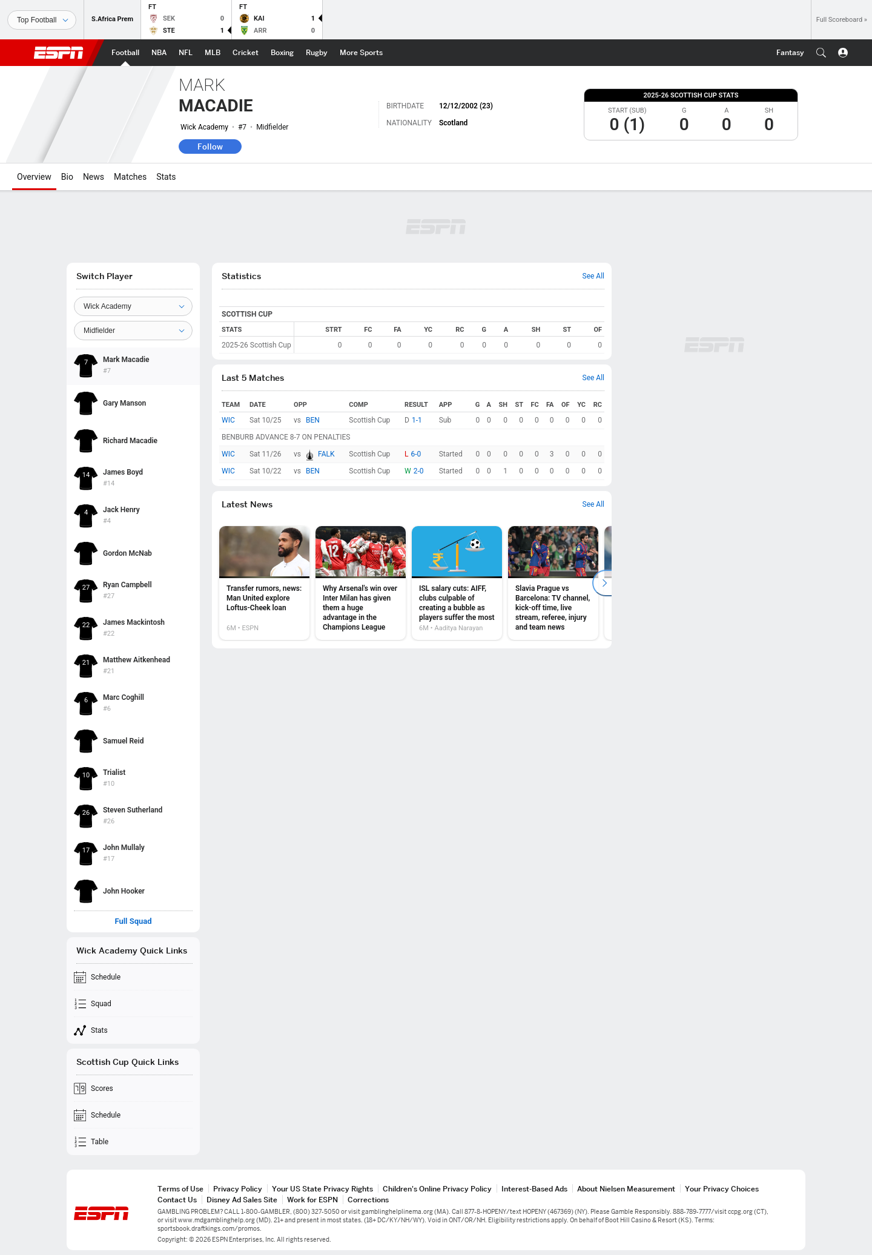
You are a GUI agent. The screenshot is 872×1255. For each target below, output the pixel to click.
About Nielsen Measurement (626, 1188)
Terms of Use (180, 1188)
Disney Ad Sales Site (241, 1199)
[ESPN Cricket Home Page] (246, 52)
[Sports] (42, 20)
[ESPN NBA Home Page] (159, 52)
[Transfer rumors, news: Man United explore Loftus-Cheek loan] (264, 583)
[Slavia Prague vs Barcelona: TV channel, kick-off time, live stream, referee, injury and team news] (553, 583)
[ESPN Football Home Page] (125, 52)
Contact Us (177, 1199)
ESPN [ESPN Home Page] (59, 52)
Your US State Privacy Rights (322, 1188)
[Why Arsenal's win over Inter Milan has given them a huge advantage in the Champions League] (360, 583)
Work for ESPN (312, 1199)
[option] (264, 583)
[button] (821, 53)
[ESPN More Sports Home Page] (361, 52)
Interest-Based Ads (534, 1188)
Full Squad (132, 921)
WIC (228, 420)
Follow (210, 146)
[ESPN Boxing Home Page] (282, 52)
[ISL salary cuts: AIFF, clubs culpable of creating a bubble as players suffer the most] (457, 583)
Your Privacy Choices (722, 1188)
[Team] (133, 306)
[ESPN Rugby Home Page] (317, 52)
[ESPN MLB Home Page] (212, 52)
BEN (313, 420)
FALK (326, 454)
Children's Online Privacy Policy (437, 1188)
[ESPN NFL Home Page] (186, 52)
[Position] (133, 330)
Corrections (368, 1199)
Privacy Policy (237, 1188)
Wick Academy (204, 127)
